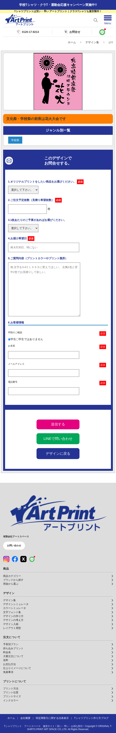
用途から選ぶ (10, 584)
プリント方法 (10, 688)
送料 (5, 660)
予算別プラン (10, 644)
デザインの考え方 (13, 620)
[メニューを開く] (107, 20)
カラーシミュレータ (14, 608)
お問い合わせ (14, 545)
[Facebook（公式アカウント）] (15, 559)
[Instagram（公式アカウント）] (6, 559)
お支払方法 (9, 664)
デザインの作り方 (13, 616)
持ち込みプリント (13, 648)
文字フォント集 (12, 612)
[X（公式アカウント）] (23, 559)
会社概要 (25, 718)
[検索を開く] (95, 20)
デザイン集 (92, 42)
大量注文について (13, 656)
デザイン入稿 (10, 624)
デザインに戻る (58, 454)
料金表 (7, 652)
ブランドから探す (13, 580)
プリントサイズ (12, 696)
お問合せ (71, 32)
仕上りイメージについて (17, 668)
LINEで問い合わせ (58, 439)
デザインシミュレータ (16, 604)
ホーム (72, 42)
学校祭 (15, 140)
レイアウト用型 (12, 628)
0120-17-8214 (30, 32)
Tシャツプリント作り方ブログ (91, 718)
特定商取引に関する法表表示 (52, 718)
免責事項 (8, 672)
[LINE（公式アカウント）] (32, 559)
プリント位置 (10, 692)
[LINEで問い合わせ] (102, 31)
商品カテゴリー (12, 576)
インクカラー (10, 700)
